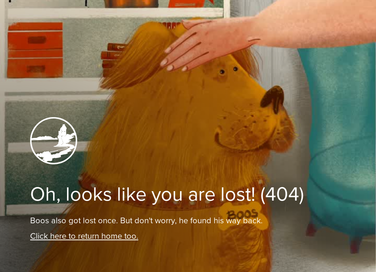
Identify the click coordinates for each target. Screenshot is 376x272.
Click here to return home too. (84, 236)
